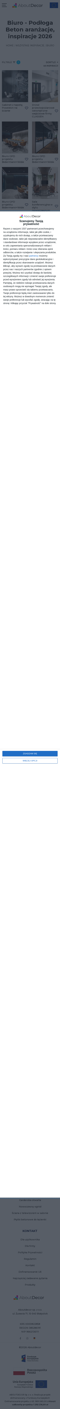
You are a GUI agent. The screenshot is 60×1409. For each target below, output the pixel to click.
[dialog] (30, 704)
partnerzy (33, 256)
